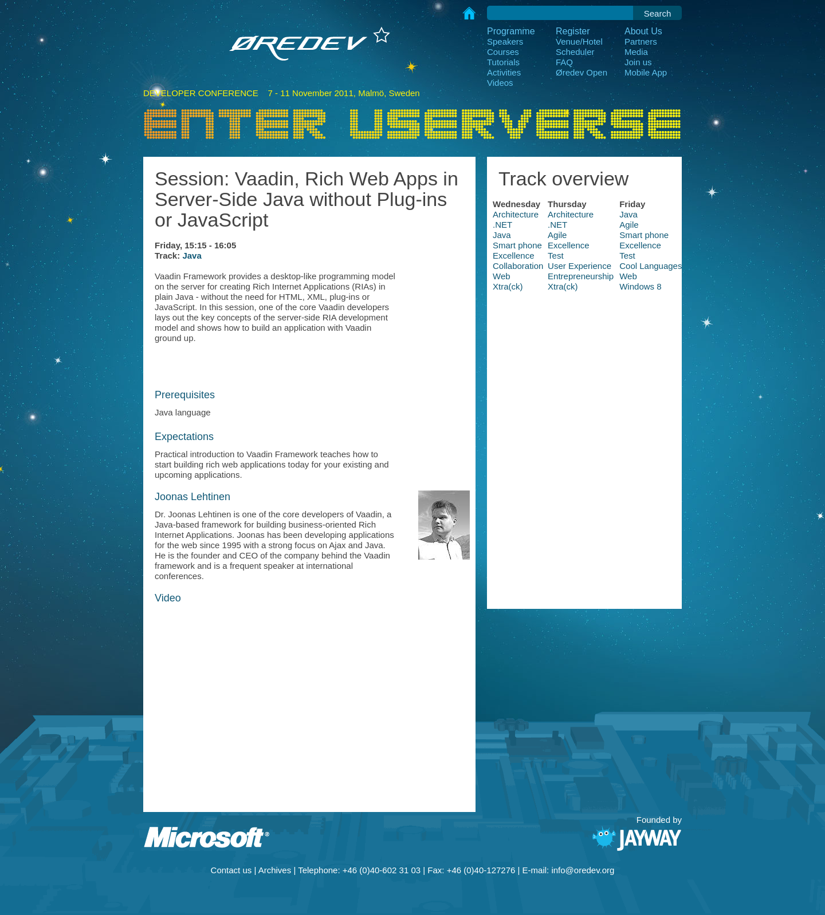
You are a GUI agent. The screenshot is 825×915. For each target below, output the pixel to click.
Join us (638, 62)
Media (636, 52)
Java (191, 255)
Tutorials (503, 62)
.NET (502, 224)
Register (573, 31)
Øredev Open (581, 72)
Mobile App (645, 72)
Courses (503, 52)
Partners (640, 41)
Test (556, 255)
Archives (275, 870)
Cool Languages (650, 266)
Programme (511, 31)
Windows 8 (640, 286)
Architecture (516, 214)
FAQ (564, 62)
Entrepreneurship (581, 276)
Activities (504, 72)
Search (657, 13)
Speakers (505, 41)
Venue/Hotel (579, 41)
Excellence (569, 245)
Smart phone (644, 235)
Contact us (231, 870)
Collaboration (518, 266)
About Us (643, 31)
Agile (628, 224)
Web (501, 276)
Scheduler (575, 52)
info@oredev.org (582, 870)
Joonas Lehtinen (192, 496)
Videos (500, 83)
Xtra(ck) (508, 286)
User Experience (579, 266)
